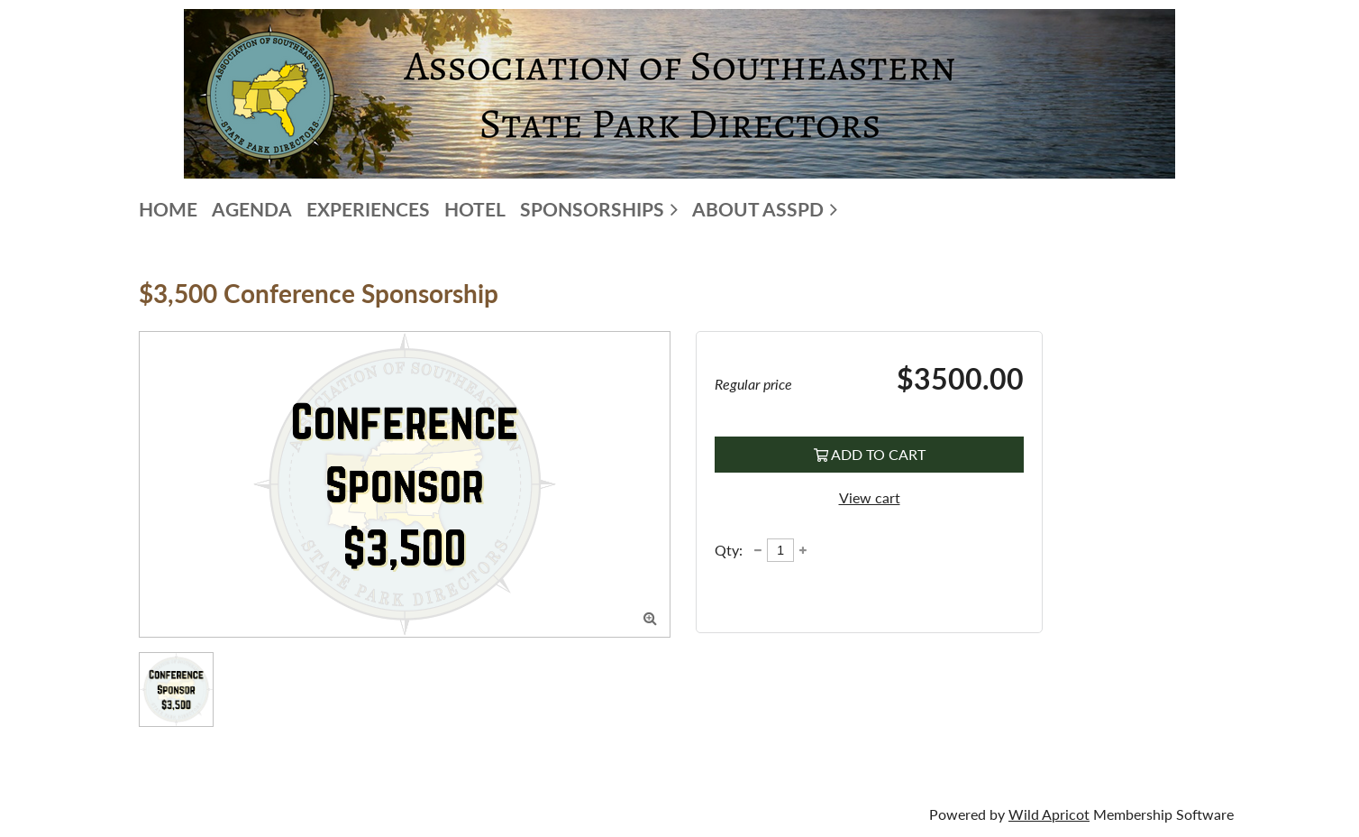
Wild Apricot (1049, 814)
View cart (869, 497)
